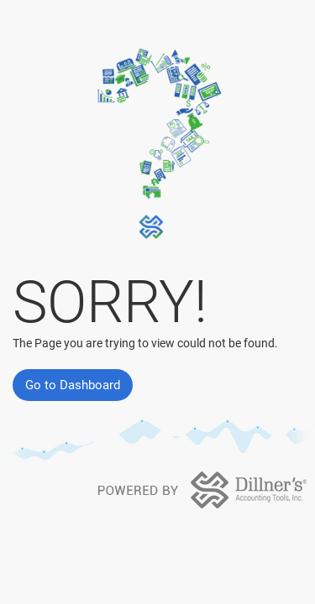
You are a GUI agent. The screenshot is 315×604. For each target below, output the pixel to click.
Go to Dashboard (72, 385)
